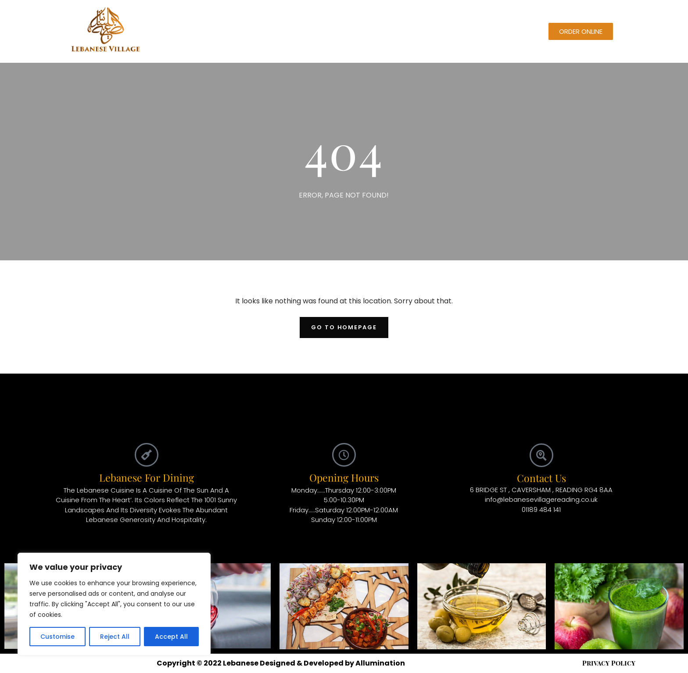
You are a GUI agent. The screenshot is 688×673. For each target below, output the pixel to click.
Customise (57, 636)
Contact (414, 31)
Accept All (171, 636)
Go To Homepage (344, 327)
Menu (260, 31)
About (376, 31)
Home (227, 31)
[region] (114, 604)
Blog (344, 31)
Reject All (114, 636)
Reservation (303, 31)
